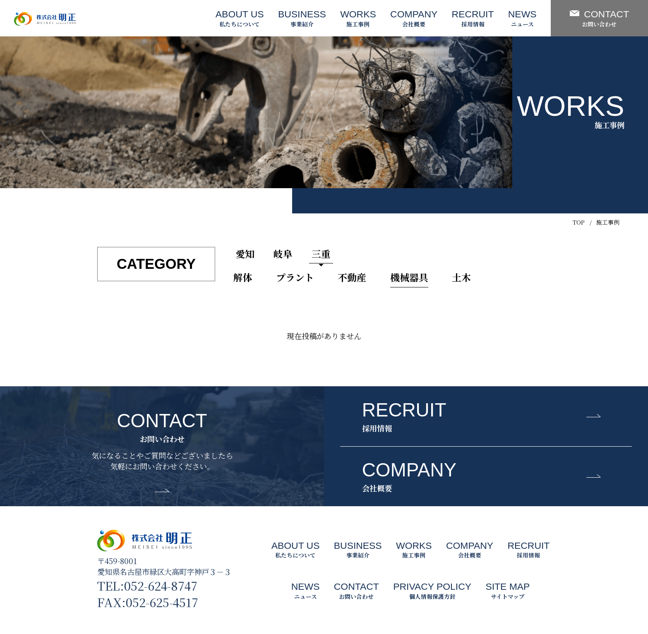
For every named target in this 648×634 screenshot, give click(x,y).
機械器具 (409, 277)
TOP (579, 222)
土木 (461, 277)
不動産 (352, 277)
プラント (295, 277)
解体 (242, 277)
